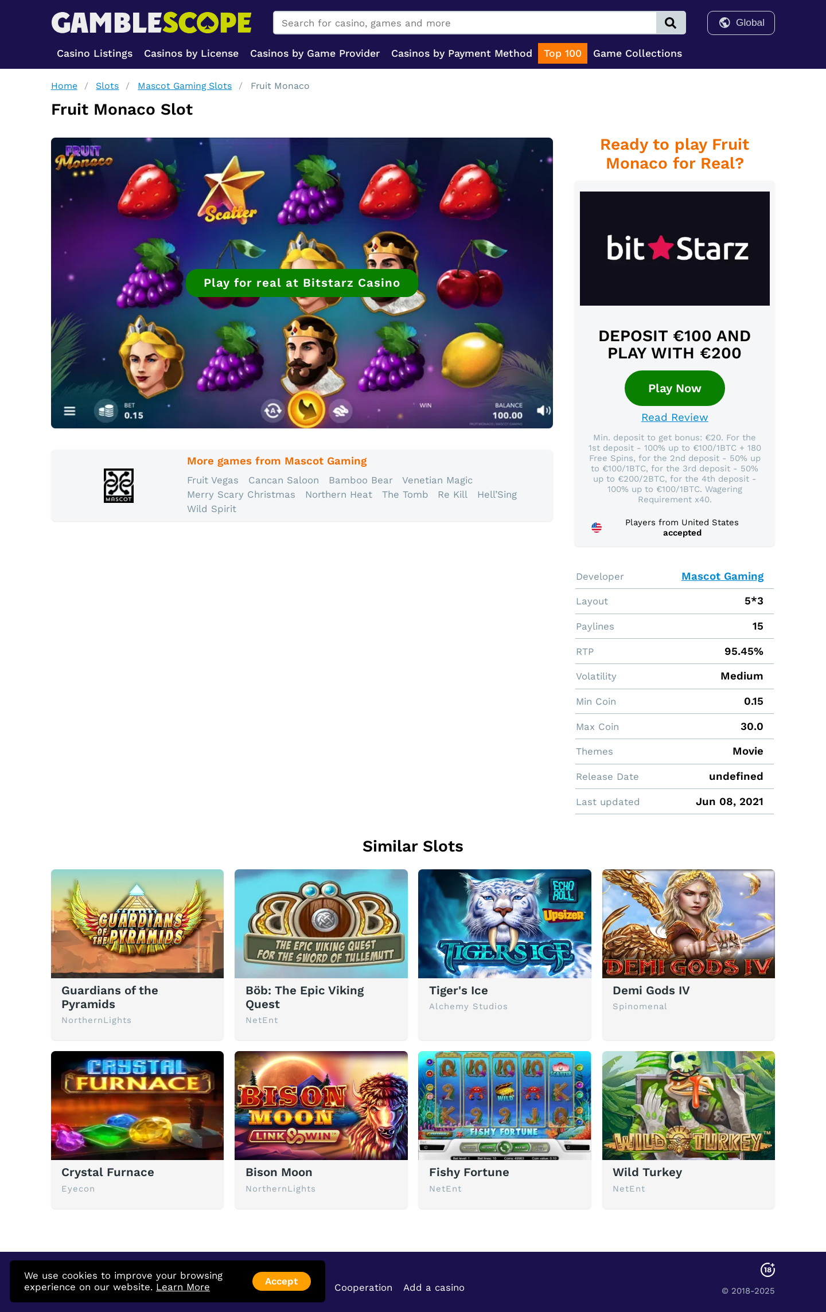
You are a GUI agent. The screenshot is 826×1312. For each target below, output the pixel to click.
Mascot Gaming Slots (185, 85)
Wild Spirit (211, 508)
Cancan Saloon (283, 480)
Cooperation (363, 1287)
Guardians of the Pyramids (109, 997)
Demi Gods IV (651, 990)
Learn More (183, 1287)
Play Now (675, 388)
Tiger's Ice (458, 990)
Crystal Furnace (107, 1172)
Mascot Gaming (722, 576)
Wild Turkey (647, 1172)
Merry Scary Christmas (241, 494)
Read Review (674, 417)
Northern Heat (338, 494)
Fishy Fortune (469, 1172)
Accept (281, 1281)
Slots (107, 85)
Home (64, 85)
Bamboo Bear (361, 480)
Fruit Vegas (213, 480)
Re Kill (452, 494)
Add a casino (434, 1287)
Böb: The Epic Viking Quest (305, 997)
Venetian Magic (437, 480)
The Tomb (405, 494)
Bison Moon (279, 1172)
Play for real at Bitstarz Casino (302, 283)
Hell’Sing (497, 494)
